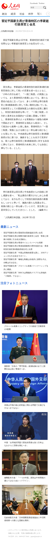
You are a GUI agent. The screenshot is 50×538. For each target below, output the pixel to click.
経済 (13, 14)
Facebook (34, 3)
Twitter (42, 3)
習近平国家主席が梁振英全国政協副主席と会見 (23, 233)
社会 (22, 14)
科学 (30, 14)
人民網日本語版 (7, 31)
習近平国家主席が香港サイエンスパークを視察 (23, 243)
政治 (4, 14)
